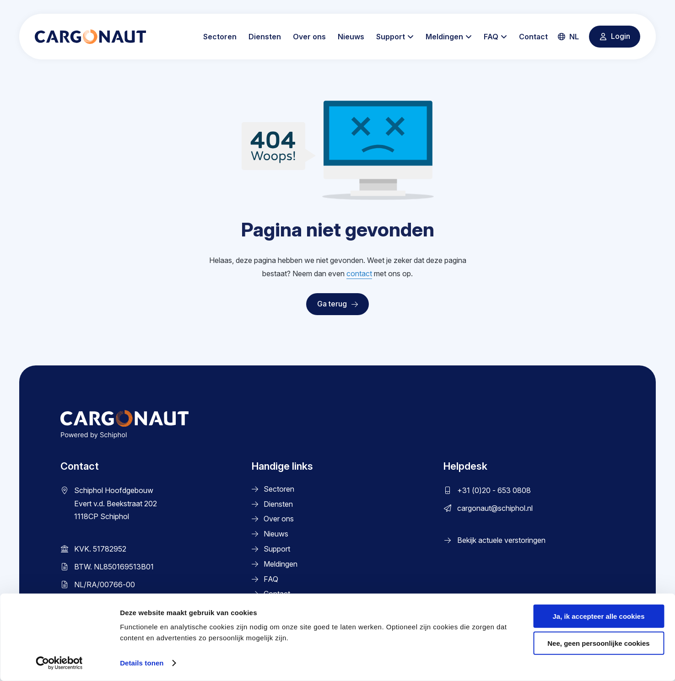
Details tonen (141, 663)
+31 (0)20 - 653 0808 (494, 490)
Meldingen (444, 36)
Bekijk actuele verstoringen (501, 540)
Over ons (309, 36)
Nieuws (351, 36)
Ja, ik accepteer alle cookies (599, 616)
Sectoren (220, 36)
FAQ (491, 36)
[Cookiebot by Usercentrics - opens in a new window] (59, 663)
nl (568, 36)
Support (390, 36)
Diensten (264, 36)
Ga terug (337, 303)
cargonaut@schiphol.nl (495, 508)
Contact (533, 36)
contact (359, 273)
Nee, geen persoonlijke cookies (598, 643)
